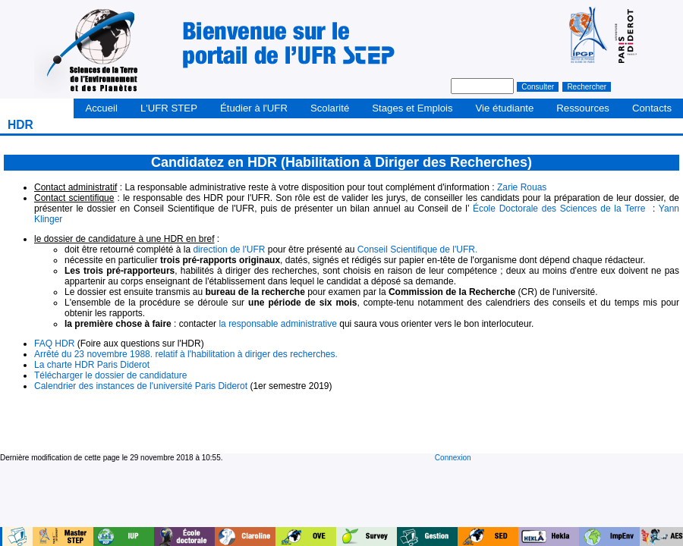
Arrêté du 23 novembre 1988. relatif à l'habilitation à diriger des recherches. (186, 354)
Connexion (453, 457)
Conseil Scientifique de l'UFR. (417, 249)
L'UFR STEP (168, 108)
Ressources (582, 108)
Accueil (101, 108)
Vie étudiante (505, 108)
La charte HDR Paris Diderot (92, 364)
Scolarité (329, 108)
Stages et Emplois (412, 108)
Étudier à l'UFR (254, 108)
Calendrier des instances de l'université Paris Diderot (140, 386)
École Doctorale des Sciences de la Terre (561, 208)
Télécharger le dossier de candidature (110, 375)
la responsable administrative (277, 323)
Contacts (652, 108)
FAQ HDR (54, 343)
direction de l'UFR (229, 249)
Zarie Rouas (521, 187)
